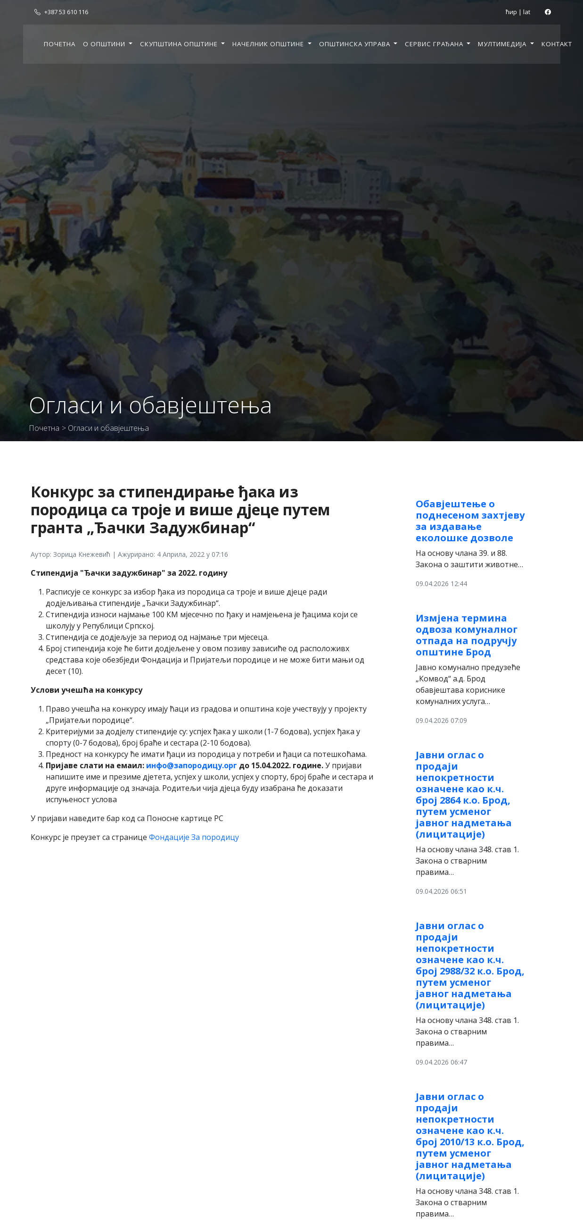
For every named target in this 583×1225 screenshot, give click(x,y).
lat (526, 12)
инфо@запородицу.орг (191, 765)
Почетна (59, 44)
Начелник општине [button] (269, 44)
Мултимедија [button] (503, 44)
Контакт (557, 44)
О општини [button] (105, 44)
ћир (511, 12)
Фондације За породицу (194, 837)
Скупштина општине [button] (180, 44)
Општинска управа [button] (355, 44)
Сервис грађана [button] (435, 44)
